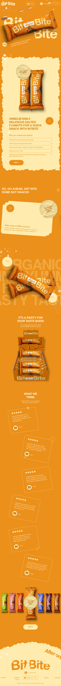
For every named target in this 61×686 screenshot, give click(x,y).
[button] (30, 4)
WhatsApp (57, 677)
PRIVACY (3, 677)
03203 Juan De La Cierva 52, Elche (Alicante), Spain (30, 683)
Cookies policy (16, 678)
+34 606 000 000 (48, 3)
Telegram (46, 677)
